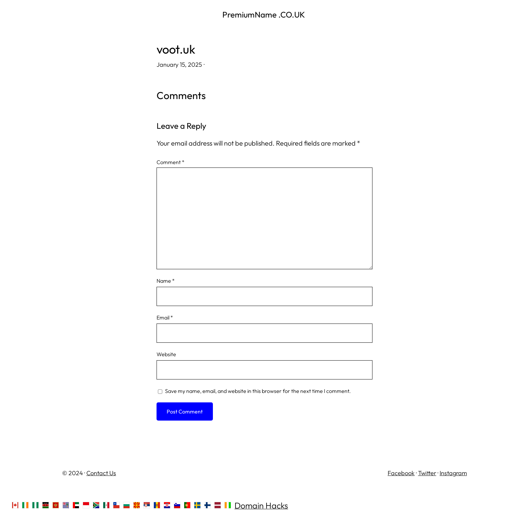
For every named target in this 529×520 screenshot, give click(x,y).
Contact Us (101, 473)
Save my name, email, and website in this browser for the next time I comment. (258, 391)
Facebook (401, 473)
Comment (171, 162)
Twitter (427, 473)
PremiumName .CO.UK (264, 14)
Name (166, 280)
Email (165, 317)
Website (166, 354)
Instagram (453, 473)
